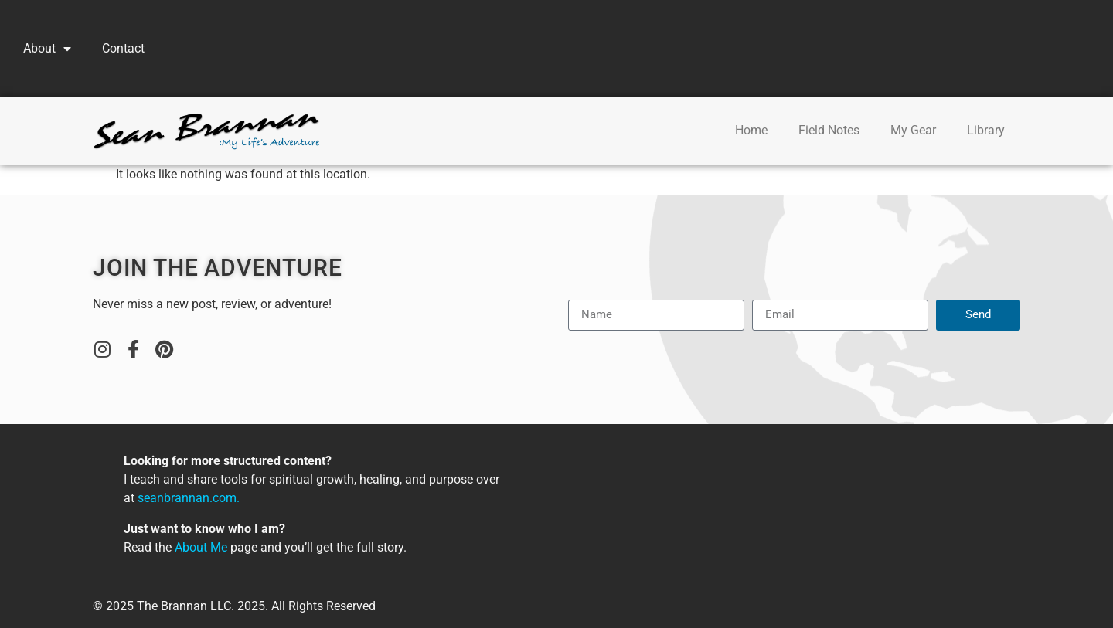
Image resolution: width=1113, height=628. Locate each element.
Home (751, 130)
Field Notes (828, 130)
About (47, 49)
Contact (123, 48)
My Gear (913, 130)
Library (986, 130)
